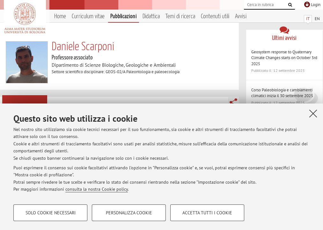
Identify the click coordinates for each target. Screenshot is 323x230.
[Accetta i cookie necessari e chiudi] (313, 113)
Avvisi (240, 16)
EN (317, 18)
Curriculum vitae (88, 16)
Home (60, 16)
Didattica (151, 16)
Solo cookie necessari (51, 213)
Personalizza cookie (129, 213)
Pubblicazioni (123, 16)
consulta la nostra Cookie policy (96, 189)
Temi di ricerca (180, 16)
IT (308, 18)
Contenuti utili (215, 16)
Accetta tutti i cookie (207, 213)
